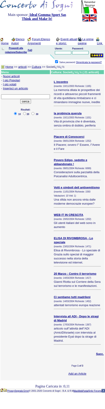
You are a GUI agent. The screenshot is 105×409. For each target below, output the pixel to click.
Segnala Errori (22, 391)
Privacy (11, 391)
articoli (22, 67)
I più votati (9, 84)
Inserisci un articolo (15, 88)
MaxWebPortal (81, 391)
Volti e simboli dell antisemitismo (77, 187)
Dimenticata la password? (89, 62)
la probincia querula (68, 113)
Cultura (36, 67)
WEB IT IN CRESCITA (68, 215)
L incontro (61, 82)
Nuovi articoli (11, 76)
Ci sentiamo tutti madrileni (72, 297)
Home (5, 43)
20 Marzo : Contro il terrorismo (75, 273)
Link (100, 43)
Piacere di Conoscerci (69, 136)
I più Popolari (11, 80)
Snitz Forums (95, 391)
